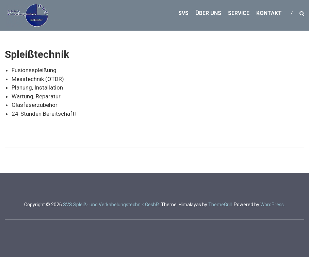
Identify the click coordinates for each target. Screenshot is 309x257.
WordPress (272, 204)
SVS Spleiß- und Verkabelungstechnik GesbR (111, 204)
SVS (183, 13)
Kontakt (269, 13)
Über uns (208, 13)
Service (238, 13)
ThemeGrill (220, 204)
